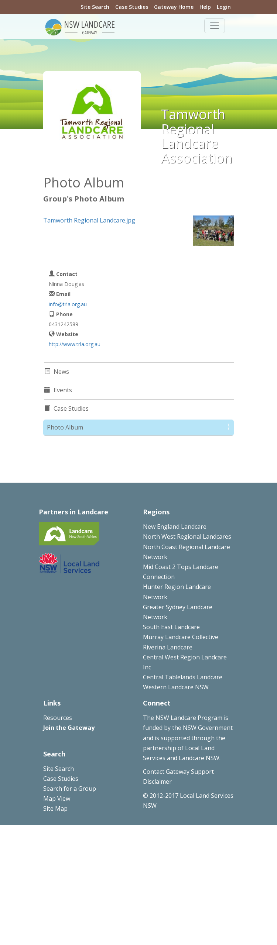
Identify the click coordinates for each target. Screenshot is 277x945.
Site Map (55, 808)
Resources (57, 718)
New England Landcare (174, 526)
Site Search (95, 6)
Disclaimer (157, 781)
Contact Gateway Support (178, 772)
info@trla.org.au (68, 304)
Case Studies (131, 6)
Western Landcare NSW (176, 687)
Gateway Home (174, 6)
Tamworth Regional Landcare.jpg (89, 220)
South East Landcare (171, 627)
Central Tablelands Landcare (182, 677)
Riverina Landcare (167, 647)
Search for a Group (69, 788)
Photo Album (65, 427)
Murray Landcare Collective (180, 637)
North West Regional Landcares (187, 536)
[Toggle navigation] (214, 25)
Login (224, 6)
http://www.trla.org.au (74, 344)
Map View (56, 798)
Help (205, 6)
